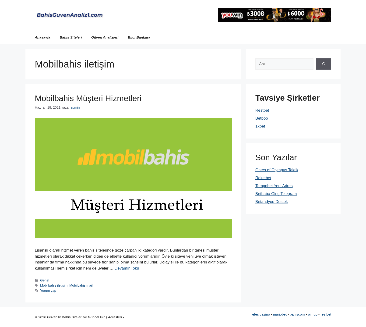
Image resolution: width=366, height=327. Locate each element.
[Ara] (323, 64)
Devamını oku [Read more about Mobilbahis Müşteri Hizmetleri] (127, 268)
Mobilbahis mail (81, 285)
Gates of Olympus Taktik (276, 170)
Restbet (262, 110)
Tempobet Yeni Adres (274, 186)
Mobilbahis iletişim (53, 285)
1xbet (260, 126)
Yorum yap (48, 290)
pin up (312, 314)
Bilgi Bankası (139, 37)
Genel (44, 280)
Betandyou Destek (271, 201)
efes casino (261, 314)
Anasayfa (42, 37)
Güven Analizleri (105, 37)
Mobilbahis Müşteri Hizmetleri (88, 98)
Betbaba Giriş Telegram (276, 194)
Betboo (261, 118)
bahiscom (297, 314)
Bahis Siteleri (71, 37)
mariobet (280, 314)
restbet (325, 314)
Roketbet (263, 178)
